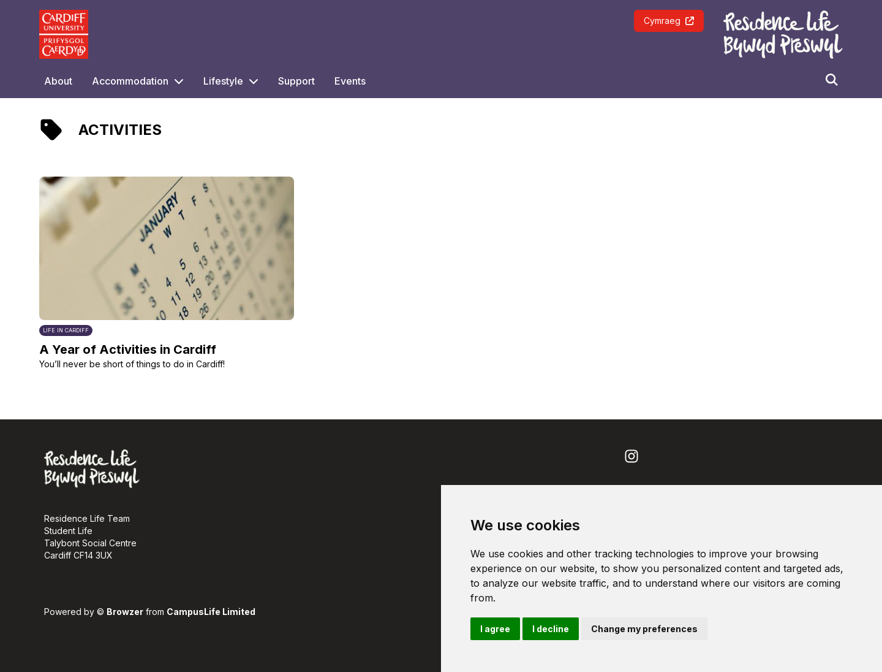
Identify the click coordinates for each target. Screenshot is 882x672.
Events (350, 81)
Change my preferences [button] (644, 629)
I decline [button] (550, 629)
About (58, 81)
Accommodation (130, 81)
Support (296, 81)
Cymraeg (669, 20)
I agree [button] (495, 629)
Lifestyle (223, 81)
